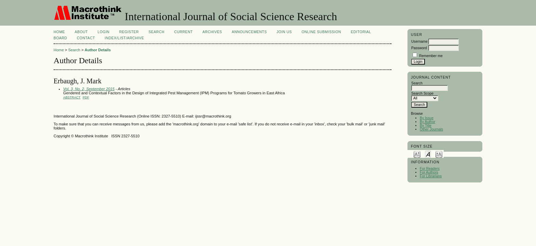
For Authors (429, 172)
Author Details (98, 50)
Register (129, 32)
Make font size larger (439, 154)
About (81, 32)
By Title (425, 125)
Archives (212, 32)
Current (183, 32)
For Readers (430, 168)
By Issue (426, 118)
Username (419, 41)
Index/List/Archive (124, 38)
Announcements (249, 32)
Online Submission (321, 32)
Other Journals (431, 129)
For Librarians (431, 176)
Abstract (72, 97)
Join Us (284, 32)
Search (156, 32)
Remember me (431, 56)
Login (103, 32)
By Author (427, 122)
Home (59, 32)
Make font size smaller (417, 154)
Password (419, 48)
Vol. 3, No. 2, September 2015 (89, 89)
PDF (86, 97)
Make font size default (428, 154)
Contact (86, 38)
